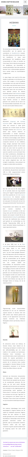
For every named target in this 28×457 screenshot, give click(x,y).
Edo (6, 191)
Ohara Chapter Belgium (10, 2)
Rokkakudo (18, 93)
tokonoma (19, 129)
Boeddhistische (16, 53)
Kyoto (5, 95)
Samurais (10, 211)
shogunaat (13, 121)
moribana (17, 250)
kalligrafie (15, 217)
